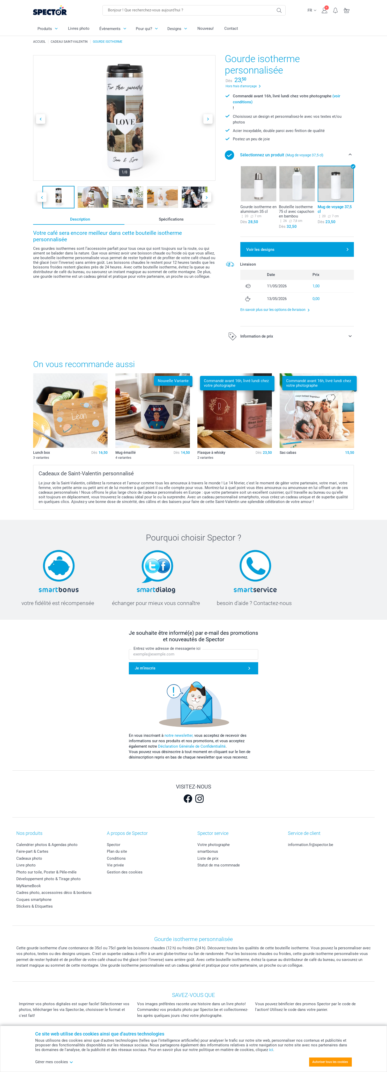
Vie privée (115, 865)
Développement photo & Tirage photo (48, 879)
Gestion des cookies (125, 872)
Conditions (116, 858)
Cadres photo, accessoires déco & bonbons (54, 892)
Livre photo (26, 865)
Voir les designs (260, 249)
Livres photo (79, 28)
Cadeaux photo (29, 858)
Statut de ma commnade (218, 865)
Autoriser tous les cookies (330, 1062)
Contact (231, 28)
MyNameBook (28, 886)
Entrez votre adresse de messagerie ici (166, 648)
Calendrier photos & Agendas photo (47, 844)
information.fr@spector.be (310, 844)
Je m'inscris (145, 668)
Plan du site (117, 851)
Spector (113, 844)
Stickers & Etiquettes (34, 906)
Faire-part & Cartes (32, 851)
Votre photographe (213, 844)
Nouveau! (205, 28)
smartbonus (207, 851)
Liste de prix (207, 858)
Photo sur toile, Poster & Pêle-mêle (46, 872)
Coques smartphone (33, 899)
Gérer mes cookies (54, 1062)
